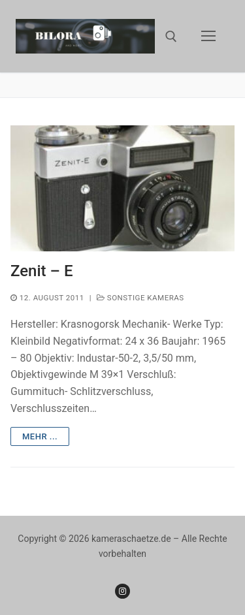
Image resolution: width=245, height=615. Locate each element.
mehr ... (39, 436)
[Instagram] (122, 591)
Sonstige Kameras (140, 297)
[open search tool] (171, 36)
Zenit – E (41, 271)
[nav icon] (208, 36)
